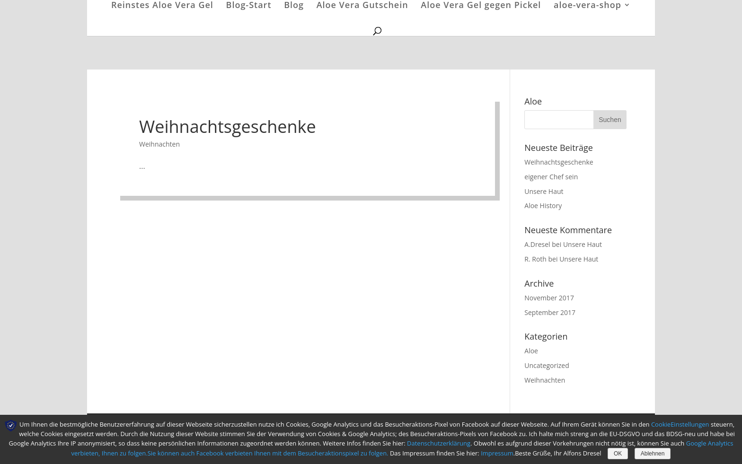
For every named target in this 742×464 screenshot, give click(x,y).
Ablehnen (653, 453)
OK (618, 453)
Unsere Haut (543, 191)
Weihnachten (159, 144)
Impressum (497, 453)
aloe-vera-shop (587, 5)
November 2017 (549, 297)
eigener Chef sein (551, 176)
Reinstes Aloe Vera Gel (162, 5)
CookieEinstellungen (680, 424)
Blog (294, 5)
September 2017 (549, 312)
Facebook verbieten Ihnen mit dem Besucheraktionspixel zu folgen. (293, 453)
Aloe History (543, 205)
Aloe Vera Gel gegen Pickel (481, 5)
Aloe (531, 350)
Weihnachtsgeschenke (227, 126)
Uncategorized (546, 365)
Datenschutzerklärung (438, 443)
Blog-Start (249, 5)
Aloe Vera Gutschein (362, 5)
